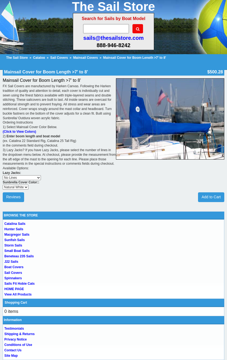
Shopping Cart (16, 302)
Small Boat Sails (17, 251)
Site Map (11, 356)
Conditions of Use (18, 345)
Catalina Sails (14, 224)
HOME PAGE (14, 289)
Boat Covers (14, 267)
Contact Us (12, 350)
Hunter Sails (13, 229)
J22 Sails (11, 262)
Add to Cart (211, 197)
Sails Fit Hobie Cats (19, 284)
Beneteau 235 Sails (19, 256)
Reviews (13, 197)
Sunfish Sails (14, 240)
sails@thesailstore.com (113, 38)
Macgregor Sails (17, 234)
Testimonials (14, 328)
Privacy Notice (15, 339)
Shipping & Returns (19, 334)
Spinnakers (13, 278)
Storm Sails (13, 245)
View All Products (18, 294)
